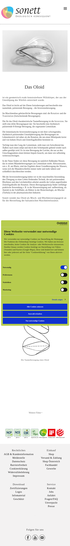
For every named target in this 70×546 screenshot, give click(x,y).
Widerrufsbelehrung (18, 472)
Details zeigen (57, 299)
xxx (35, 516)
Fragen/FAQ (51, 499)
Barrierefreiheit (18, 465)
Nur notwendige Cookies (35, 321)
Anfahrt (51, 495)
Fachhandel (51, 465)
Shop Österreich (51, 461)
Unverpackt (51, 502)
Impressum (19, 475)
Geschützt (18, 499)
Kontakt (51, 488)
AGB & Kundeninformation (19, 454)
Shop (51, 454)
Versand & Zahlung (51, 457)
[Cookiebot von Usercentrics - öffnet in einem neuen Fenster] (56, 223)
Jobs (51, 491)
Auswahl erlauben (35, 314)
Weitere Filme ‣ (35, 413)
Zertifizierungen (18, 488)
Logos (18, 491)
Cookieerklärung (19, 468)
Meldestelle (18, 457)
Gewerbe (51, 468)
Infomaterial (18, 495)
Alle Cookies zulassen (35, 307)
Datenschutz (18, 461)
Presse (51, 506)
